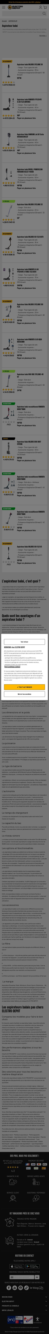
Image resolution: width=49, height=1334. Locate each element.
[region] (24, 667)
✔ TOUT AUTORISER (24, 687)
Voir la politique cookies (12, 666)
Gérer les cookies (24, 694)
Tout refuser (24, 642)
